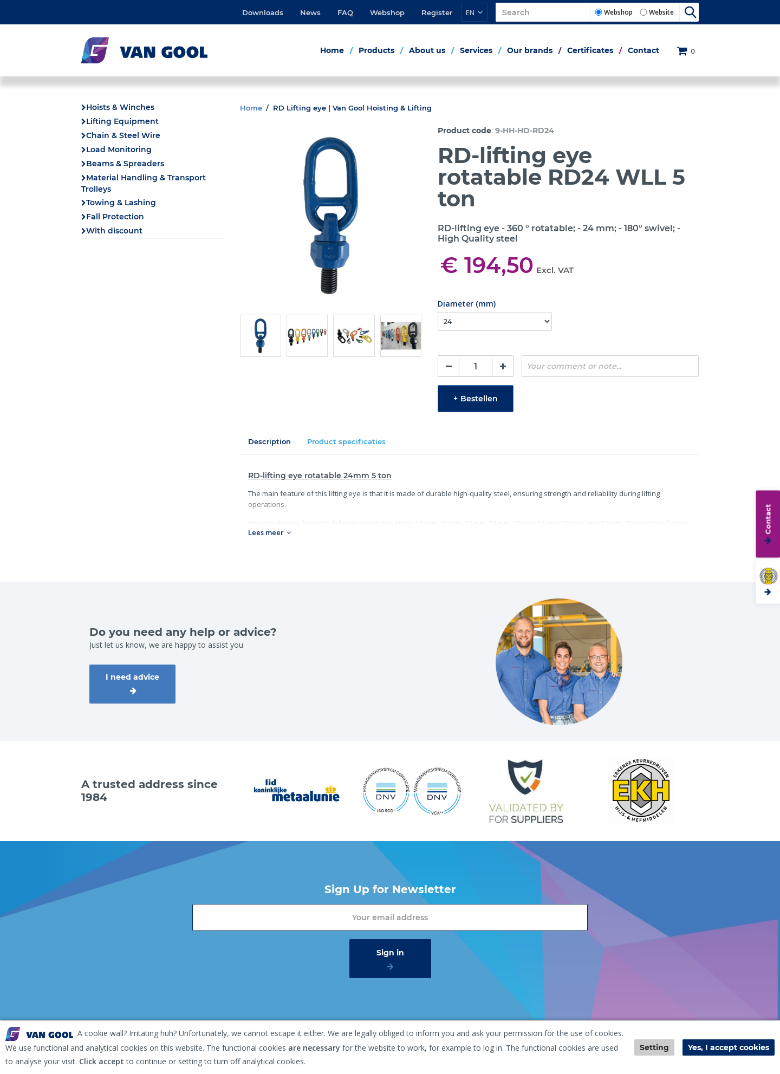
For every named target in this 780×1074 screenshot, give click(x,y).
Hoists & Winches (120, 107)
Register (436, 12)
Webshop (387, 12)
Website (661, 12)
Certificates (590, 50)
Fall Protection (115, 217)
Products (376, 50)
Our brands (529, 50)
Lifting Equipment (122, 121)
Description (269, 441)
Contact (643, 50)
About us (427, 50)
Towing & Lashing (121, 202)
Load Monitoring (119, 149)
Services (476, 50)
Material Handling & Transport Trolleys (143, 183)
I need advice (132, 677)
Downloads (262, 12)
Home (332, 50)
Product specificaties (346, 441)
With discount (114, 231)
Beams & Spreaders (125, 163)
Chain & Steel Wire (123, 135)
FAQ (345, 12)
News (310, 12)
